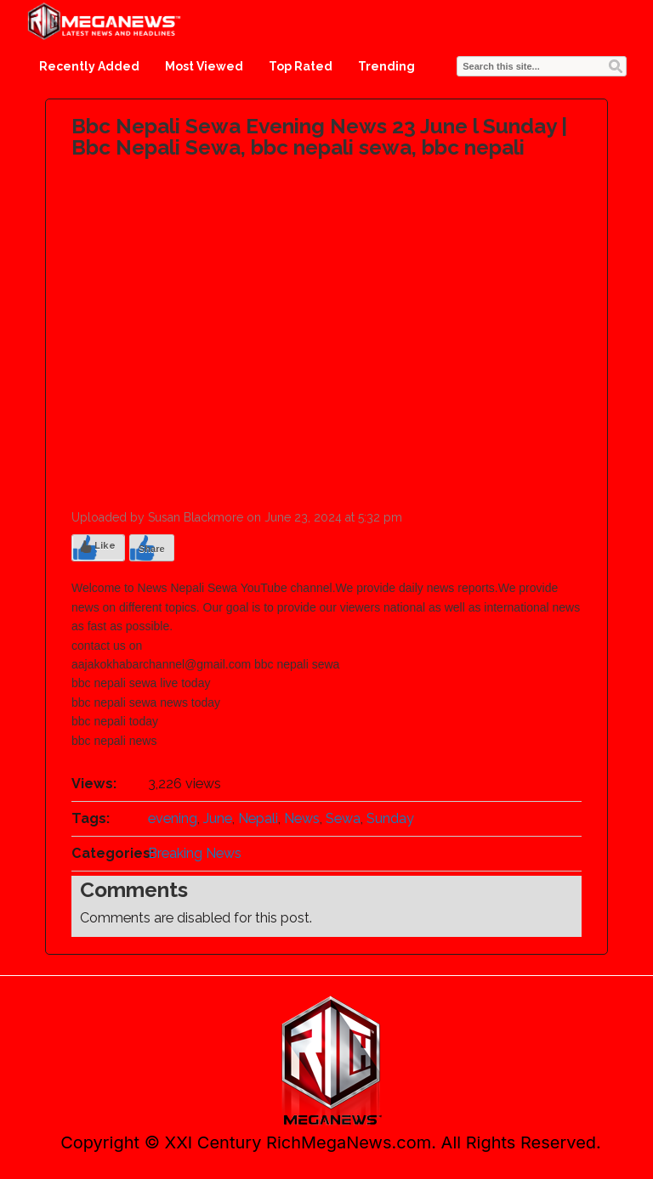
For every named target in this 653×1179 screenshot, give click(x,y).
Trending (386, 66)
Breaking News (194, 853)
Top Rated (300, 66)
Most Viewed (204, 66)
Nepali (258, 818)
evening (172, 818)
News (302, 818)
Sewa (343, 818)
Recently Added (89, 66)
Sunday (390, 818)
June (217, 818)
